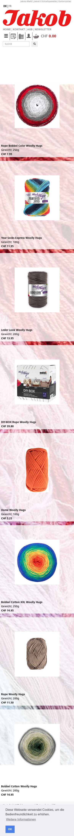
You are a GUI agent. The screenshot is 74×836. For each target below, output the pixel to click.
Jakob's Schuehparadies (45, 1)
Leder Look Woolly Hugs (16, 330)
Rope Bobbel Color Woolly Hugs (21, 145)
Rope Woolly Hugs (13, 694)
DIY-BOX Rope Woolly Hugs (18, 422)
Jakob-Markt (26, 1)
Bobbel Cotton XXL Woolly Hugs (21, 602)
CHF (44, 36)
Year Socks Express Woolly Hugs (21, 238)
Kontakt (19, 29)
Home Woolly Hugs (13, 510)
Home (7, 29)
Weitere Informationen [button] (21, 819)
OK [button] (10, 829)
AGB (30, 29)
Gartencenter (64, 1)
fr (10, 6)
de (5, 6)
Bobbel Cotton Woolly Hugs (19, 786)
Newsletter (43, 29)
